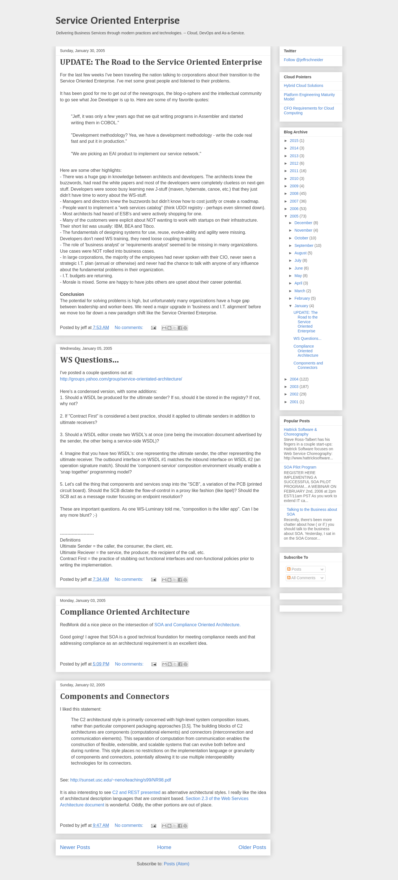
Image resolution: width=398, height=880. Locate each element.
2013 (295, 156)
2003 (295, 386)
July (298, 260)
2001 (295, 402)
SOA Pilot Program (300, 467)
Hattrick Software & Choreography (300, 431)
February (302, 298)
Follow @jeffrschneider (303, 60)
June (299, 268)
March (300, 291)
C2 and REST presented (136, 792)
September (304, 245)
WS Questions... (89, 360)
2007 (295, 201)
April (298, 283)
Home (164, 847)
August (300, 253)
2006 (295, 208)
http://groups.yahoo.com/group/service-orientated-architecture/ (121, 379)
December (303, 223)
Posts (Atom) (176, 863)
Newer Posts (75, 847)
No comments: (130, 327)
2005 (295, 216)
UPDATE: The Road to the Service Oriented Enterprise (161, 62)
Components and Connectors (114, 697)
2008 (295, 193)
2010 (295, 178)
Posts (294, 569)
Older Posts (252, 847)
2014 (295, 148)
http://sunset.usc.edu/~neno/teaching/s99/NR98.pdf (120, 780)
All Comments (301, 578)
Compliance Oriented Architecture (125, 612)
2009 (295, 186)
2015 (295, 140)
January (301, 306)
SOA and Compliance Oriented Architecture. (198, 624)
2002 (295, 394)
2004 (295, 379)
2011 (295, 171)
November (303, 230)
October (301, 238)
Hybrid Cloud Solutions (303, 85)
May (298, 275)
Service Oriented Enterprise (118, 21)
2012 (295, 163)
